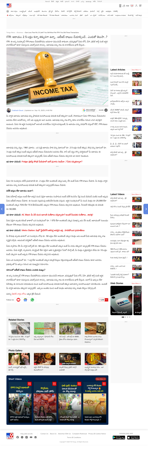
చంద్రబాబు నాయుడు (120, 15)
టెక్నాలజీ (18, 15)
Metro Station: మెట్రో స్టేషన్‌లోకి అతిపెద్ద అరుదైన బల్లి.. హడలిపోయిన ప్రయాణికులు (53, 230)
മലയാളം (88, 1)
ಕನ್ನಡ (57, 1)
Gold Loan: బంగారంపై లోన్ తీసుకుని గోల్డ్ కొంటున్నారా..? (93, 418)
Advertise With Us (64, 433)
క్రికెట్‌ (81, 15)
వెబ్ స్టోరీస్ (69, 11)
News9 (47, 1)
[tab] (123, 317)
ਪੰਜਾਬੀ (77, 1)
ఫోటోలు (57, 11)
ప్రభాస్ (86, 15)
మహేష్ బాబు (102, 15)
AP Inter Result (42, 15)
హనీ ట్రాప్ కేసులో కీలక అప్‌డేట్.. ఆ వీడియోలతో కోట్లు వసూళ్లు (69, 418)
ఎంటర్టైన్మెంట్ (23, 11)
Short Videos (15, 379)
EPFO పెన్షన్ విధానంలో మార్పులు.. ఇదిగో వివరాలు (20, 418)
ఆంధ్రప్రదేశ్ (37, 11)
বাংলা (72, 1)
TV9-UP (99, 1)
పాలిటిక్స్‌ (115, 11)
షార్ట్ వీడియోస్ (77, 11)
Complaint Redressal (79, 433)
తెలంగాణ (44, 11)
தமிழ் (82, 1)
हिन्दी (52, 1)
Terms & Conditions (74, 437)
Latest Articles (117, 69)
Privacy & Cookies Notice (97, 433)
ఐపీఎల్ (30, 11)
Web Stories (116, 283)
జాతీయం (86, 11)
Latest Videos (117, 194)
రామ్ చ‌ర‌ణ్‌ (110, 15)
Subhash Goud (17, 110)
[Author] (8, 110)
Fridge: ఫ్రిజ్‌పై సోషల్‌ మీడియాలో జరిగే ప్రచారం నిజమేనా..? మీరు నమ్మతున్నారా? (51, 161)
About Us (53, 433)
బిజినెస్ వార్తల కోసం (18, 294)
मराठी (61, 1)
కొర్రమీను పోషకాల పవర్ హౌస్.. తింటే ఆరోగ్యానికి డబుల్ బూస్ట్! (44, 418)
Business (20, 32)
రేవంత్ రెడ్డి (131, 15)
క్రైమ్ (103, 11)
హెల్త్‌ (98, 11)
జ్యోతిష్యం (25, 15)
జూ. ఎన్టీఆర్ (93, 15)
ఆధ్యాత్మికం (108, 11)
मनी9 (94, 1)
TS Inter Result (54, 15)
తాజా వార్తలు (14, 11)
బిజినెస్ (63, 11)
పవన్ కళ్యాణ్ (139, 15)
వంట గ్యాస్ (32, 15)
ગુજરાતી (67, 1)
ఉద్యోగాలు (11, 15)
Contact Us (44, 433)
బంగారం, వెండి (74, 15)
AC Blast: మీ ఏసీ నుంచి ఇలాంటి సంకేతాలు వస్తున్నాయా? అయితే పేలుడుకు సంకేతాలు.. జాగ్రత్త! (57, 215)
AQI (127, 5)
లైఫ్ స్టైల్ (51, 11)
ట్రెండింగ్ (92, 11)
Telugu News (10, 32)
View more (100, 379)
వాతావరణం (64, 15)
